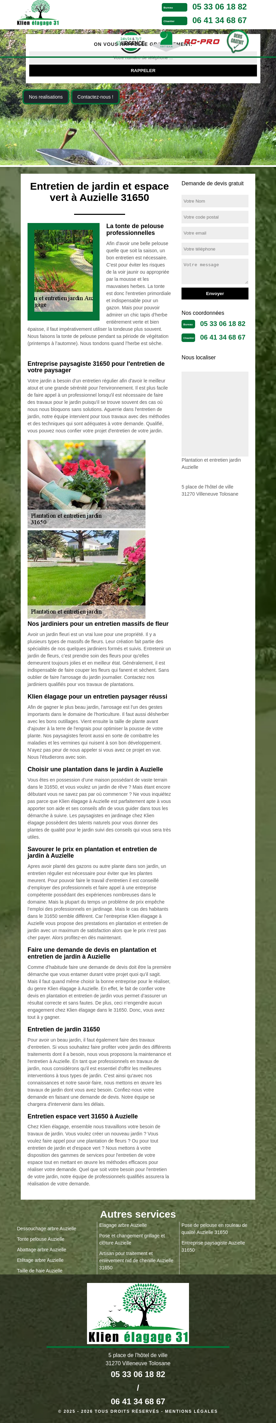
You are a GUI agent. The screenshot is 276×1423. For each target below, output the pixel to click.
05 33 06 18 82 (219, 6)
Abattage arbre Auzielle (41, 1249)
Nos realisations (46, 97)
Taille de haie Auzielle (40, 1270)
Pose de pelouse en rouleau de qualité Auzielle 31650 (214, 1228)
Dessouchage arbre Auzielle (46, 1228)
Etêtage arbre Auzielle (40, 1260)
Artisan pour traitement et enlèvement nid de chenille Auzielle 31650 (136, 1260)
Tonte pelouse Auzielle (40, 1239)
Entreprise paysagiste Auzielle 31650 (213, 1246)
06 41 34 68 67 (219, 20)
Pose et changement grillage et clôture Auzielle (132, 1239)
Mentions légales (191, 1411)
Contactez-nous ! (95, 97)
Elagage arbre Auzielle (123, 1225)
